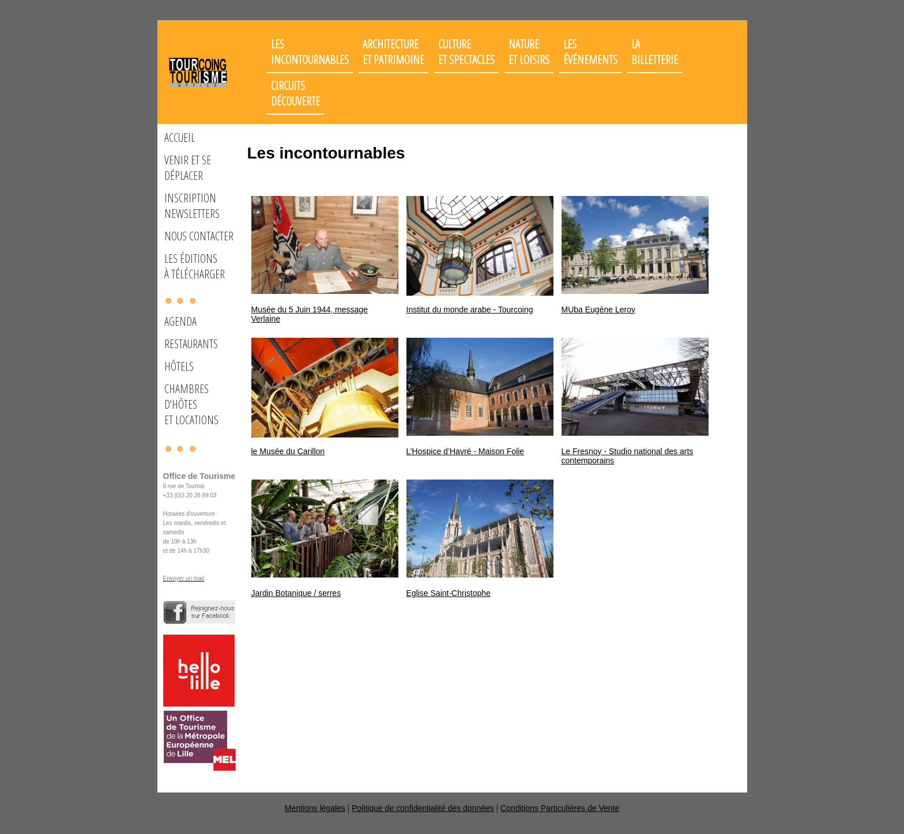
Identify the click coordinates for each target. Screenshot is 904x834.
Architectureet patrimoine (393, 51)
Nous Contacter (198, 236)
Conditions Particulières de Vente (559, 808)
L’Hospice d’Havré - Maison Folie (465, 451)
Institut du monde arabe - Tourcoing (469, 309)
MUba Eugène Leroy (598, 309)
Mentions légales (315, 808)
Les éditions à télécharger (194, 266)
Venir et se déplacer (187, 167)
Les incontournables (310, 51)
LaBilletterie (654, 51)
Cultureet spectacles (466, 51)
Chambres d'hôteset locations (191, 404)
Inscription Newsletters (192, 205)
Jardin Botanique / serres (296, 593)
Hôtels (179, 366)
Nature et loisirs (528, 51)
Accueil (179, 137)
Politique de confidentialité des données (423, 808)
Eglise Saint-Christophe (448, 593)
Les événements (590, 51)
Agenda (180, 321)
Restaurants (191, 344)
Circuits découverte (295, 93)
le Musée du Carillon (288, 451)
